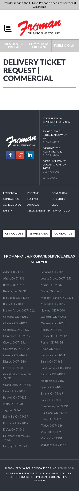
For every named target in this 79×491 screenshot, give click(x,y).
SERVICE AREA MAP (38, 210)
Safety (7, 210)
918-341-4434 (40, 14)
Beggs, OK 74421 (14, 285)
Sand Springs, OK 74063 (56, 368)
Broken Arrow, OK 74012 (19, 310)
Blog (55, 204)
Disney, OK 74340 (14, 361)
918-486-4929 (51, 142)
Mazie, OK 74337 (52, 285)
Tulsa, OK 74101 (51, 419)
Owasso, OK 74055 (53, 323)
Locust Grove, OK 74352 (56, 278)
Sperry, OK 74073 (52, 387)
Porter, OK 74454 (52, 342)
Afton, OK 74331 (13, 278)
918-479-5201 (51, 171)
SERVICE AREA (38, 233)
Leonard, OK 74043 (53, 272)
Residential (10, 193)
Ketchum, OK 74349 (15, 423)
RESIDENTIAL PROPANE (15, 45)
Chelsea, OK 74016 (15, 323)
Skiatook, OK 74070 (53, 380)
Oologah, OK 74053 (53, 316)
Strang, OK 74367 (52, 393)
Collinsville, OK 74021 (17, 348)
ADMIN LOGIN (66, 468)
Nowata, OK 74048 (53, 310)
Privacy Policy (61, 210)
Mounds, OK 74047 (53, 304)
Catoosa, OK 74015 (15, 316)
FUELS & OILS (64, 45)
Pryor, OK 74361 (51, 348)
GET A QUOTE (14, 233)
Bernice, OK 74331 (15, 291)
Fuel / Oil (33, 198)
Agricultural (12, 204)
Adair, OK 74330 (13, 272)
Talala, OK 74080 (51, 400)
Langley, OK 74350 (15, 446)
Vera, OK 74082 (51, 432)
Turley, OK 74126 (52, 425)
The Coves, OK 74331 (54, 406)
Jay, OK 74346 (12, 410)
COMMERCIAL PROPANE (39, 45)
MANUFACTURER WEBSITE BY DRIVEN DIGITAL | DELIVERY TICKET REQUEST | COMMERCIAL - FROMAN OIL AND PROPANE (39, 477)
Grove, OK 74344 (14, 391)
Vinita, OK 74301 (51, 438)
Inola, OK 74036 (13, 403)
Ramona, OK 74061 (53, 355)
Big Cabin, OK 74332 (16, 297)
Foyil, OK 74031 (13, 368)
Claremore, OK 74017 (17, 336)
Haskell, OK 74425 (14, 397)
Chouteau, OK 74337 (16, 329)
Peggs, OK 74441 (52, 329)
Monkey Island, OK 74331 (57, 297)
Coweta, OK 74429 (15, 355)
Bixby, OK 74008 (13, 304)
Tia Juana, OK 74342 (54, 412)
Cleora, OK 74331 (14, 342)
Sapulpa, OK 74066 (53, 374)
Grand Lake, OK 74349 (17, 384)
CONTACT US (63, 233)
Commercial (60, 193)
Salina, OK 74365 (51, 361)
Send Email (50, 177)
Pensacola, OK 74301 (54, 336)
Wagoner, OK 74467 (53, 444)
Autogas (33, 204)
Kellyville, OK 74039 (15, 416)
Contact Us (11, 198)
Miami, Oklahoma (52, 291)
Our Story (58, 198)
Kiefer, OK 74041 (13, 429)
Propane (33, 193)
